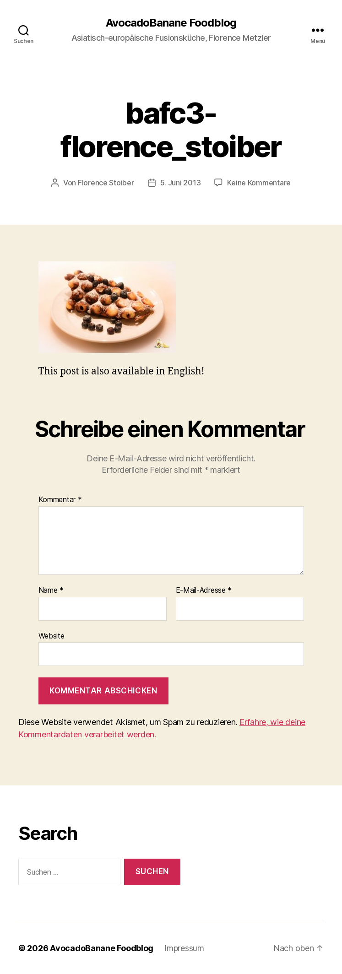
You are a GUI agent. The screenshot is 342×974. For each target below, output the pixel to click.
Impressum (184, 948)
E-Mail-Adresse (204, 590)
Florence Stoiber (106, 182)
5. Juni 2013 (180, 182)
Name (51, 590)
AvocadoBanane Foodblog (171, 22)
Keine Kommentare (259, 182)
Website (51, 635)
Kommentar (60, 500)
